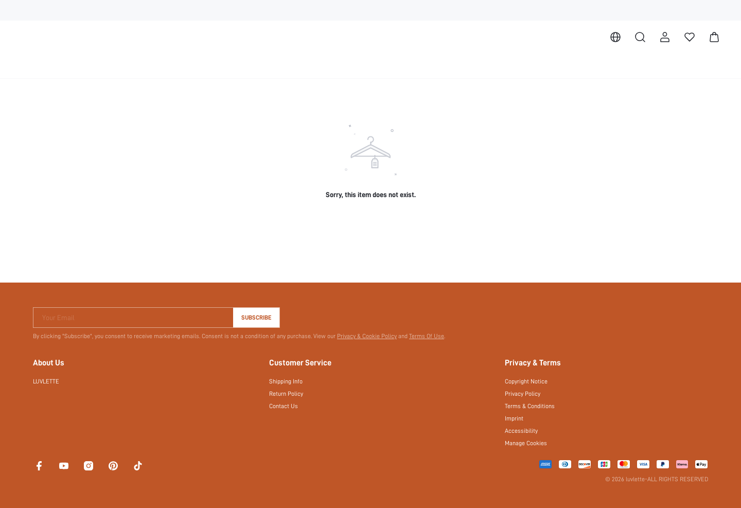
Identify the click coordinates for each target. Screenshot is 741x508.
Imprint (514, 418)
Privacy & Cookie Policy (362, 336)
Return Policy (286, 393)
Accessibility (521, 430)
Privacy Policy (523, 393)
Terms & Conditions (530, 406)
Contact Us (283, 406)
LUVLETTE (48, 381)
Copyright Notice (526, 381)
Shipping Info (286, 381)
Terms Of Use (421, 336)
